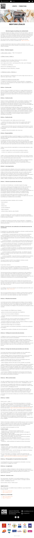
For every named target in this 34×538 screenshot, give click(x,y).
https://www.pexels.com (7, 490)
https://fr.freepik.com (7, 497)
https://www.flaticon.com (8, 496)
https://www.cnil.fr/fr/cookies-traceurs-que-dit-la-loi (20, 407)
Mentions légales (17, 535)
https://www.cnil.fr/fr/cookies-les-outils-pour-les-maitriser (16, 456)
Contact (13, 1)
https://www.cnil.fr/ (25, 40)
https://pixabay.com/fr (7, 492)
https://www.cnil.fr (11, 289)
